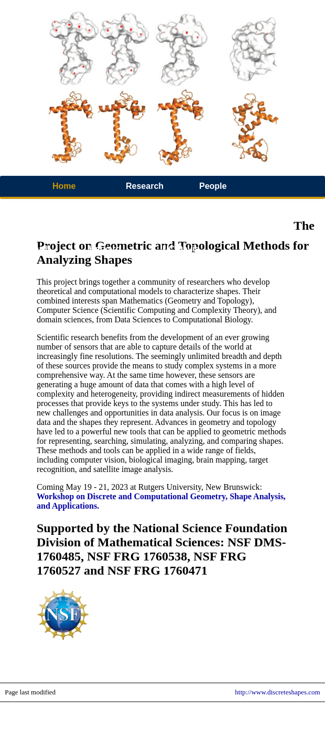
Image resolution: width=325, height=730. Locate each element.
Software (180, 207)
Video (100, 207)
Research (145, 186)
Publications (41, 207)
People (212, 186)
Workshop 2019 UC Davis (193, 238)
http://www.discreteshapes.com (277, 692)
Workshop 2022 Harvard (47, 238)
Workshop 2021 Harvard (120, 238)
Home (63, 186)
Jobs (245, 227)
